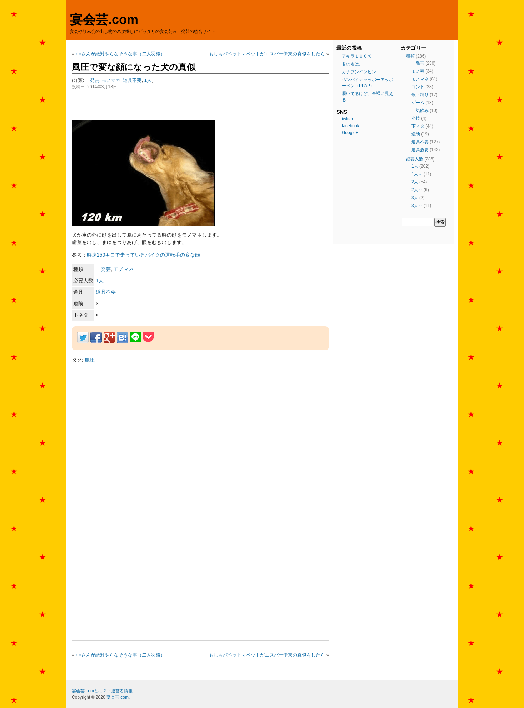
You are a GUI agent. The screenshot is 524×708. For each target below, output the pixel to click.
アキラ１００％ (357, 56)
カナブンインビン (359, 71)
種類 (410, 56)
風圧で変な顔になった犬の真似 (133, 67)
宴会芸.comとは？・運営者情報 (102, 690)
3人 (414, 197)
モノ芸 (417, 71)
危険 (415, 134)
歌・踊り (420, 94)
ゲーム (417, 102)
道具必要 (420, 149)
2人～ (417, 189)
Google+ (350, 132)
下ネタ (417, 126)
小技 (415, 118)
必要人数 (414, 159)
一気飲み (420, 110)
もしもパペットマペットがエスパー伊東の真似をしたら (267, 53)
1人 (147, 80)
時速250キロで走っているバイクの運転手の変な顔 (143, 255)
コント (417, 86)
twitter (347, 119)
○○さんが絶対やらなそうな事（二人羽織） (120, 53)
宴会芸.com (104, 19)
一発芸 (92, 80)
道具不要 (132, 80)
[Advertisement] (155, 104)
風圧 (90, 360)
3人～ (417, 205)
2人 (414, 181)
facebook (350, 125)
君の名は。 (352, 63)
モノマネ (111, 80)
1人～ (417, 174)
